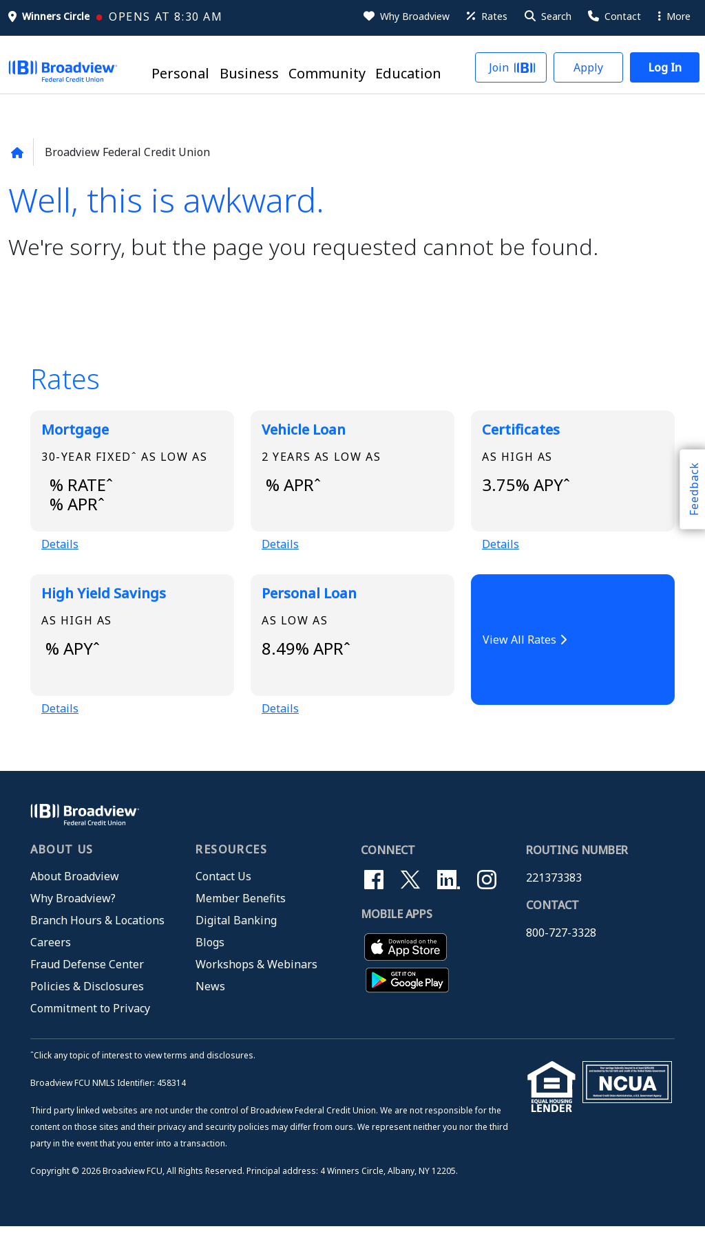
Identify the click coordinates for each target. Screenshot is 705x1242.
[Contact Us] (613, 16)
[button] (547, 16)
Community (327, 74)
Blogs (210, 958)
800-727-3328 (561, 948)
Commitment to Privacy (90, 1024)
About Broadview (74, 892)
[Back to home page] (16, 152)
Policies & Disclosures (87, 1002)
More (674, 16)
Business (249, 74)
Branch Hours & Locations (97, 936)
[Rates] (486, 16)
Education (408, 74)
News (210, 1002)
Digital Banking (236, 936)
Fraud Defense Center (87, 980)
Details (59, 552)
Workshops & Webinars (256, 980)
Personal (180, 74)
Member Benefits (241, 914)
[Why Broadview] (405, 16)
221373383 (554, 893)
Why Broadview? (73, 914)
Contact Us (223, 892)
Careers (50, 958)
